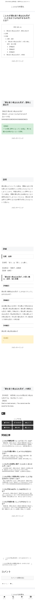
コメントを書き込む (17, 578)
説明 (6, 33)
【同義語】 (12, 46)
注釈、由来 (10, 39)
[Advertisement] (17, 80)
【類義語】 (12, 49)
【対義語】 (12, 52)
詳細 (6, 36)
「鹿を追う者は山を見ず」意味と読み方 (17, 31)
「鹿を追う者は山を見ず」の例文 (15, 54)
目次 (15, 27)
